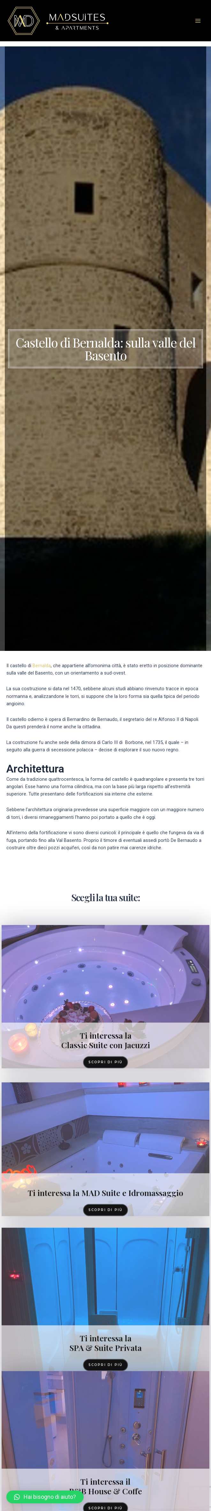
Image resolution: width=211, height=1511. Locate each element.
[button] (45, 1497)
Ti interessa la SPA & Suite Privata (106, 1471)
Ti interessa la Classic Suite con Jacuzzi (105, 1169)
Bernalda (42, 665)
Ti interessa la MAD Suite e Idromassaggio (105, 1335)
